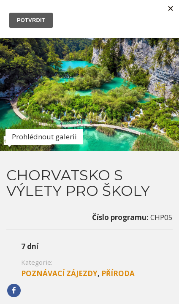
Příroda (118, 166)
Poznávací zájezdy (59, 166)
